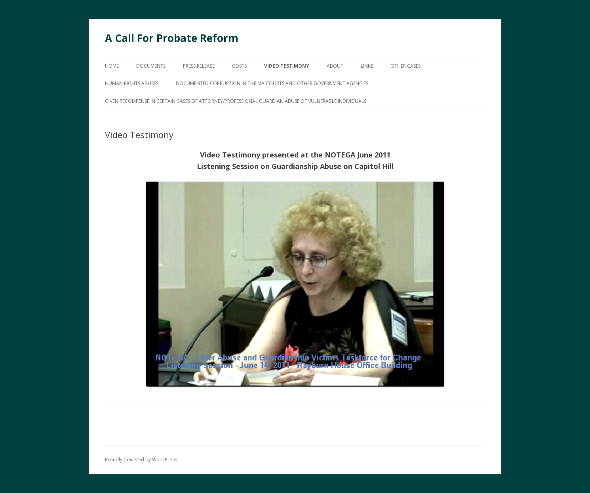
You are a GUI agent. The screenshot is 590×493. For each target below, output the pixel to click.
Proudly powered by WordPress (141, 459)
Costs (239, 66)
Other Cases (405, 66)
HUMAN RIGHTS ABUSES (131, 83)
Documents (151, 66)
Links (367, 66)
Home (112, 66)
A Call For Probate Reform (171, 38)
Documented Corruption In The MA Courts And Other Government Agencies (272, 83)
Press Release (199, 66)
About (335, 66)
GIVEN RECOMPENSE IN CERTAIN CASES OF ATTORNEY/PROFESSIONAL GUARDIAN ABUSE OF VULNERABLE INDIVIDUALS (235, 101)
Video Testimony (286, 66)
